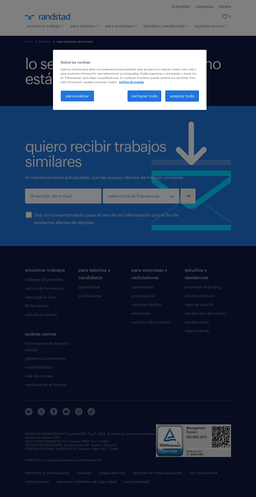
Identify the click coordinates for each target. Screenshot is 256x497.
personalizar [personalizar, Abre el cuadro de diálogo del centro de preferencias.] (77, 95)
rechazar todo (144, 95)
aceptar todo (182, 95)
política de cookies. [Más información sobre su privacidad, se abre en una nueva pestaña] (131, 82)
